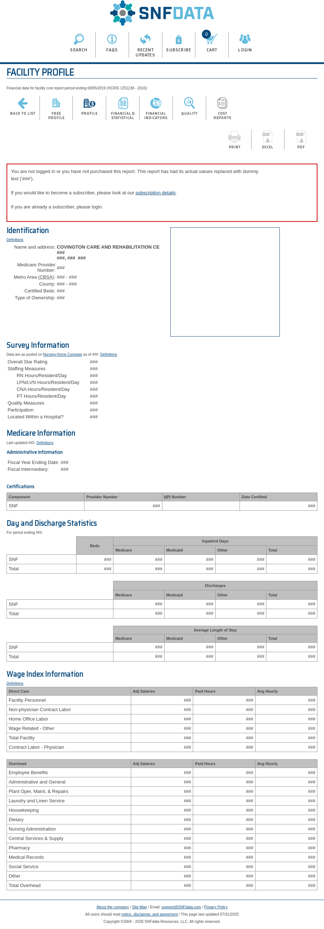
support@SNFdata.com (181, 907)
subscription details (156, 192)
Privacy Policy (216, 907)
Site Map (139, 907)
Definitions (15, 240)
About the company (112, 907)
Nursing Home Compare (62, 354)
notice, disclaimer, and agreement (149, 914)
